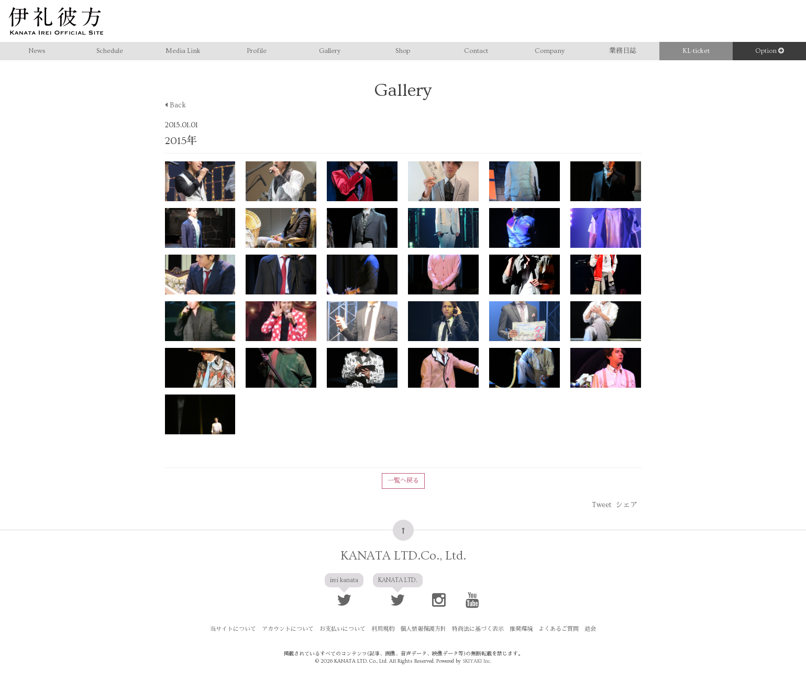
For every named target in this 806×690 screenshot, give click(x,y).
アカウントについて (288, 629)
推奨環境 (521, 629)
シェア (626, 505)
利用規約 (382, 629)
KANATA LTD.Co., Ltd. (403, 556)
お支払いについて (342, 629)
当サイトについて (233, 629)
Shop (402, 50)
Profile (257, 50)
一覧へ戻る (403, 480)
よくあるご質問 (558, 629)
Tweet (601, 505)
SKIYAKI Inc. (476, 661)
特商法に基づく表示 (478, 629)
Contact (476, 50)
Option (769, 50)
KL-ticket (696, 50)
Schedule (109, 50)
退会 (590, 629)
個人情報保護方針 (423, 629)
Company (550, 50)
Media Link (183, 50)
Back (175, 105)
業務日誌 (622, 50)
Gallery (329, 50)
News (36, 50)
